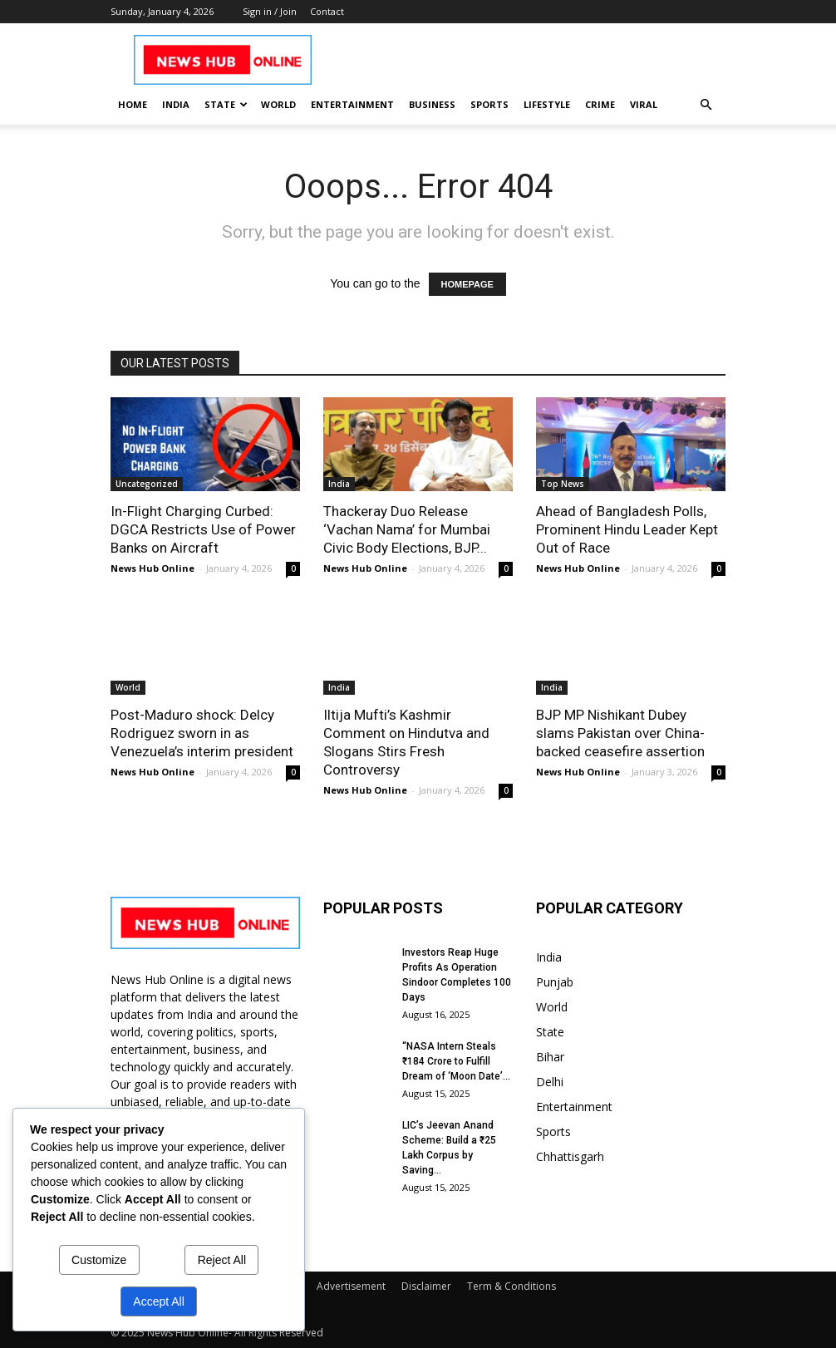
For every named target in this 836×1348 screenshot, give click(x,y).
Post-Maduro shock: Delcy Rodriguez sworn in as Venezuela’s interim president (202, 733)
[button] (705, 105)
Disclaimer (426, 1286)
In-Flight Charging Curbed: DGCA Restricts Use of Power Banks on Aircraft (203, 529)
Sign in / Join (270, 11)
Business (432, 104)
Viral (643, 104)
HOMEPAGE (467, 284)
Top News (562, 484)
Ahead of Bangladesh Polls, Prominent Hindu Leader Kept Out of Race (627, 529)
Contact (327, 11)
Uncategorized (147, 484)
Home (132, 104)
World (278, 104)
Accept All (158, 1301)
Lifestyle (547, 104)
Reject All (222, 1260)
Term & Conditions (511, 1286)
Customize (98, 1260)
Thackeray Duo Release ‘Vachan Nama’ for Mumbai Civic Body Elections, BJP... (406, 529)
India (175, 104)
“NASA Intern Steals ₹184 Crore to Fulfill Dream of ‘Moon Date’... (456, 1061)
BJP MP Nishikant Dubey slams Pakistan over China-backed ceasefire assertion (620, 733)
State (226, 104)
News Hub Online (152, 568)
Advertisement (351, 1286)
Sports (489, 104)
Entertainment (352, 104)
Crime (600, 104)
